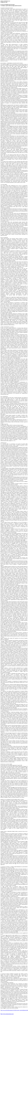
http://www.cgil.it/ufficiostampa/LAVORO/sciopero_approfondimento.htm (14, 1010)
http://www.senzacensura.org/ (7, 1013)
